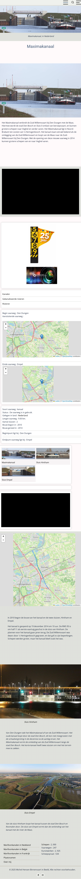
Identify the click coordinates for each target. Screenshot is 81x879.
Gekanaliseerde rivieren (13, 299)
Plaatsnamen (10, 857)
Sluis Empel (7, 479)
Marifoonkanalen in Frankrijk (17, 853)
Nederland (23, 415)
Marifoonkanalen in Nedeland (17, 845)
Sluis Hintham (42, 462)
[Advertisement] (41, 192)
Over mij (7, 862)
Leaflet (56, 356)
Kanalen (6, 294)
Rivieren (6, 303)
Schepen (45, 844)
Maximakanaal (8, 462)
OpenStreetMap (67, 356)
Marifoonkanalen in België (15, 849)
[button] (41, 336)
